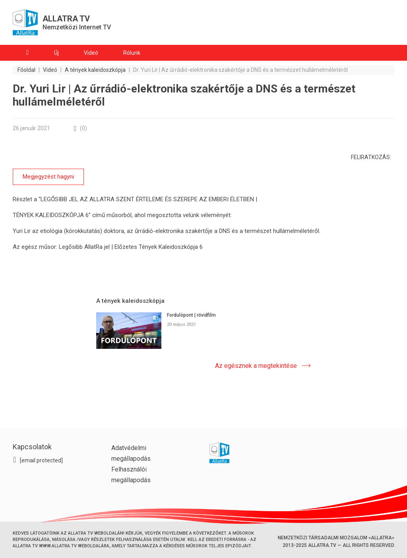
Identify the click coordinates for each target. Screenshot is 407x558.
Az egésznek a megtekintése (256, 365)
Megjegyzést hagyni (48, 176)
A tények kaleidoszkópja (130, 300)
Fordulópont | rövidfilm (191, 315)
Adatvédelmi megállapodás (131, 453)
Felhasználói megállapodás (131, 475)
